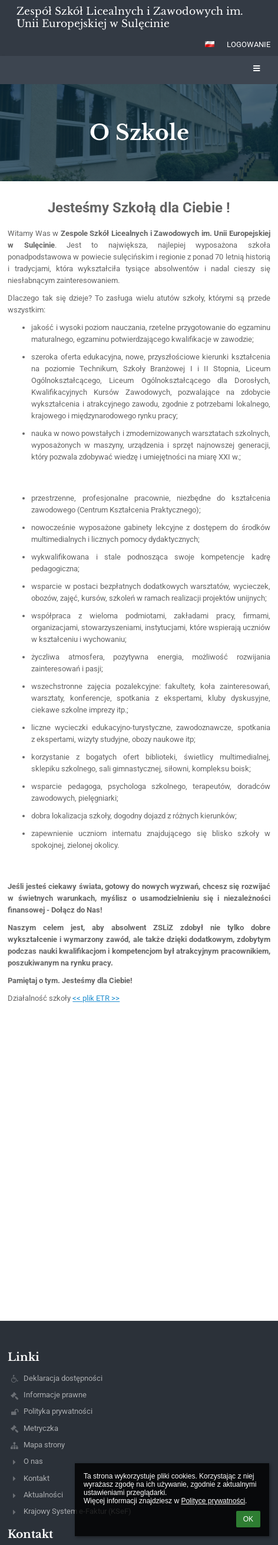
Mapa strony (44, 1444)
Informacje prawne (55, 1394)
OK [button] (248, 1519)
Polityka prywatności (58, 1411)
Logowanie (248, 44)
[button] (210, 44)
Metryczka (41, 1428)
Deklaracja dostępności (63, 1378)
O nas (33, 1461)
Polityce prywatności (213, 1501)
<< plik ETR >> (96, 998)
